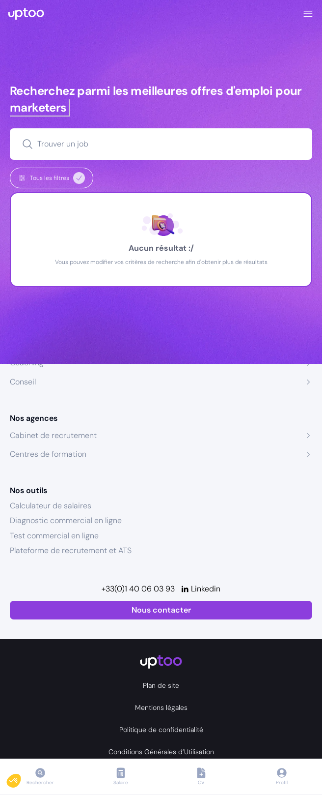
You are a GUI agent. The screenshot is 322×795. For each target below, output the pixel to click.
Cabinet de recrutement (53, 435)
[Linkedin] (200, 589)
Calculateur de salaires (50, 506)
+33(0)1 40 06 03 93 (138, 589)
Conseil (23, 382)
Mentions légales (161, 707)
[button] (20, 778)
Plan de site (161, 685)
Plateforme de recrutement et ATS (71, 550)
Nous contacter (161, 610)
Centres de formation (48, 454)
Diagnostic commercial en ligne (66, 520)
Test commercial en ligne (54, 535)
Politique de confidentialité (161, 729)
